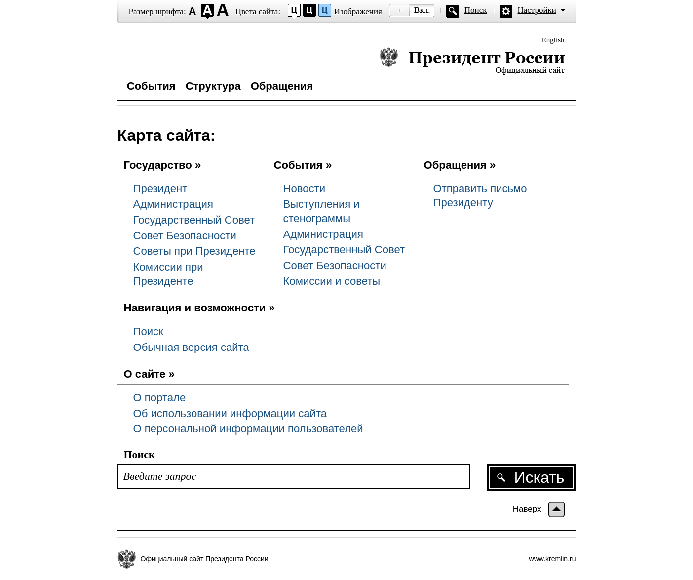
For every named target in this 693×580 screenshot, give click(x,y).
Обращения (282, 86)
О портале (159, 397)
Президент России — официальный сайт (472, 60)
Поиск (475, 10)
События (151, 86)
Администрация (173, 204)
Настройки (537, 10)
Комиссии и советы (332, 281)
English (553, 40)
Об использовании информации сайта (230, 413)
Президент (160, 188)
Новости (304, 188)
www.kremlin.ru (552, 559)
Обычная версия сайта (191, 347)
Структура (213, 86)
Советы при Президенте (194, 251)
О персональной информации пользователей (248, 429)
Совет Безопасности (184, 236)
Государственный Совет (194, 220)
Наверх (527, 509)
